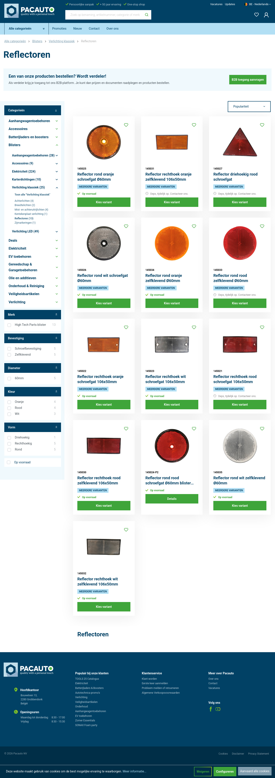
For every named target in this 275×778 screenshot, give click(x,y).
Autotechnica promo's (87, 692)
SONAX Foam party (86, 725)
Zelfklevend (35, 355)
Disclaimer (238, 753)
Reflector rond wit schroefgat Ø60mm (102, 278)
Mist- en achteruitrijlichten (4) (31, 209)
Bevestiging (32, 338)
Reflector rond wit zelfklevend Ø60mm (239, 480)
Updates (230, 4)
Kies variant (104, 202)
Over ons (213, 678)
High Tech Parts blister (35, 325)
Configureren (225, 771)
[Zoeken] (146, 15)
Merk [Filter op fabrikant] (32, 315)
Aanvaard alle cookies (254, 771)
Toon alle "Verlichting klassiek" (32, 194)
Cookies (223, 753)
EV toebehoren (83, 715)
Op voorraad (22, 462)
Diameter (32, 368)
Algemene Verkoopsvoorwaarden (161, 692)
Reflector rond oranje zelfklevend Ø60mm (163, 278)
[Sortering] (249, 106)
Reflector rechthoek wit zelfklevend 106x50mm (97, 581)
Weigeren (203, 771)
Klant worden (149, 678)
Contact (212, 683)
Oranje (35, 402)
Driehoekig (35, 437)
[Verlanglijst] (255, 14)
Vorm (32, 427)
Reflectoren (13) (24, 218)
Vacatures (216, 4)
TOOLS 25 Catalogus (87, 678)
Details (171, 498)
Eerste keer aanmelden (155, 683)
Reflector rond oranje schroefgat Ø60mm (95, 177)
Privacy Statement (258, 753)
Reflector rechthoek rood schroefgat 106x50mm (235, 379)
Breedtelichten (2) (25, 205)
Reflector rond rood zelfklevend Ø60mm (230, 278)
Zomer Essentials (85, 720)
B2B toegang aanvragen (248, 79)
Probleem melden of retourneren (160, 688)
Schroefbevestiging (35, 349)
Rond (35, 449)
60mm (35, 378)
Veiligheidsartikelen (86, 702)
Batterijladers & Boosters (89, 688)
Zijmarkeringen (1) (25, 222)
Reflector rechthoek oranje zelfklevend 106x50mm (168, 177)
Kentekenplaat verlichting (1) (31, 213)
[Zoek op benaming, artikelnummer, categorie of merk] (103, 15)
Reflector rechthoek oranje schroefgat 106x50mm (100, 379)
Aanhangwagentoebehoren (90, 711)
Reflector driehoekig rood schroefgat (235, 177)
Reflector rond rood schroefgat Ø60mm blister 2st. (168, 481)
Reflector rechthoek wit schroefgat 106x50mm (165, 379)
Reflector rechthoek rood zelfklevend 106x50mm (99, 480)
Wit (35, 414)
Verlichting (81, 697)
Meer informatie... (134, 771)
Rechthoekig (35, 443)
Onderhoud (81, 706)
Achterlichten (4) (24, 200)
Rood (35, 408)
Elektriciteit (81, 683)
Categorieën (32, 110)
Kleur (32, 392)
